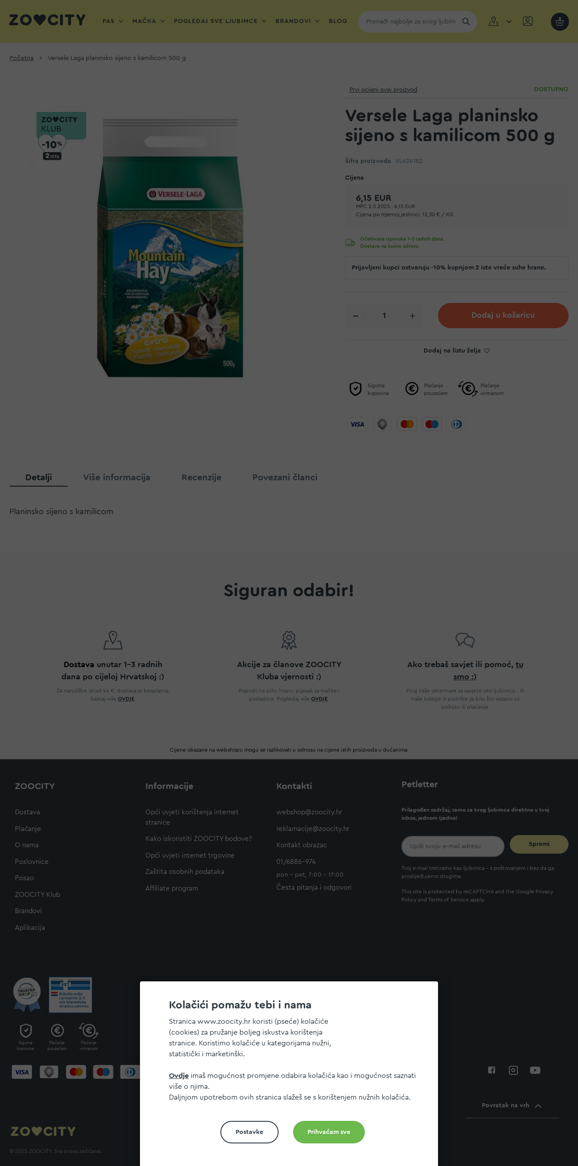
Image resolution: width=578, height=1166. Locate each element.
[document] (292, 1077)
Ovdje (179, 1075)
